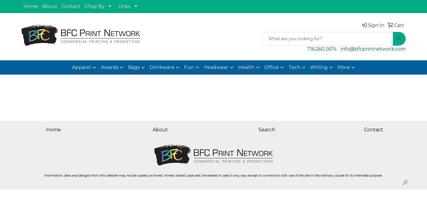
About (49, 6)
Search (267, 130)
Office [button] (271, 67)
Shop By (94, 6)
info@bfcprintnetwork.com (373, 49)
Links (124, 6)
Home (30, 6)
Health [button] (246, 67)
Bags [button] (134, 67)
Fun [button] (189, 67)
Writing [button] (319, 67)
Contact (70, 6)
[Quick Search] (327, 39)
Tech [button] (294, 67)
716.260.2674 (322, 49)
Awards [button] (109, 67)
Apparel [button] (81, 67)
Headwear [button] (216, 67)
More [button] (343, 67)
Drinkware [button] (161, 67)
